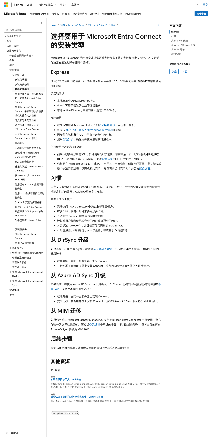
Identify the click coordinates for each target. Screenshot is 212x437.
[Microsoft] (6, 4)
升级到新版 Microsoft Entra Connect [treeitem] (29, 168)
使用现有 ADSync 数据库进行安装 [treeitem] (29, 186)
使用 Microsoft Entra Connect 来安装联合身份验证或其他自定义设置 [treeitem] (29, 111)
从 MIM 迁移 (178, 49)
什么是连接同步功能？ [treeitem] (21, 55)
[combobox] (23, 29)
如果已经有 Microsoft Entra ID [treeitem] (29, 222)
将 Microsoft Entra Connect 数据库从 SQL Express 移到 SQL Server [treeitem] (29, 211)
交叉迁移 (94, 324)
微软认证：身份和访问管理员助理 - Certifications (77, 396)
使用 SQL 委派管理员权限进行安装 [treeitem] (29, 195)
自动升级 (68, 139)
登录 (205, 4)
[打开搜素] (198, 5)
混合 (113, 25)
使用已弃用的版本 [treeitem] (24, 243)
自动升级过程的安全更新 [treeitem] (28, 147)
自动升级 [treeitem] (19, 143)
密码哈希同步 (107, 125)
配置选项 (107, 159)
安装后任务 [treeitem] (21, 229)
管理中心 (201, 13)
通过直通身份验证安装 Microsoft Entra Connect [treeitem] (28, 127)
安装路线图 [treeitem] (21, 79)
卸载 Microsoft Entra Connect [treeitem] (25, 236)
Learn (53, 25)
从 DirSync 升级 (102, 248)
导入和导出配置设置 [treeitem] (25, 120)
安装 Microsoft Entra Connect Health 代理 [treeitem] (26, 136)
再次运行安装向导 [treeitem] (24, 161)
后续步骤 (176, 53)
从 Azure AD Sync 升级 (183, 45)
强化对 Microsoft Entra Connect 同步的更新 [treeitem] (27, 154)
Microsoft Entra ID (97, 25)
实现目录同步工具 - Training (66, 379)
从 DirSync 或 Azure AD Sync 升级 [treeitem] (27, 177)
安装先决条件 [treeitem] (22, 84)
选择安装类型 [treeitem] (22, 89)
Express (175, 31)
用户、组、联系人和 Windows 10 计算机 (89, 130)
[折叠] (41, 23)
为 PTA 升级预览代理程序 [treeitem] (28, 202)
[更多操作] (158, 25)
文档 (62, 25)
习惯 (173, 36)
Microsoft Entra (76, 25)
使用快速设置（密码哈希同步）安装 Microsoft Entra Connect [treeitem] (29, 98)
